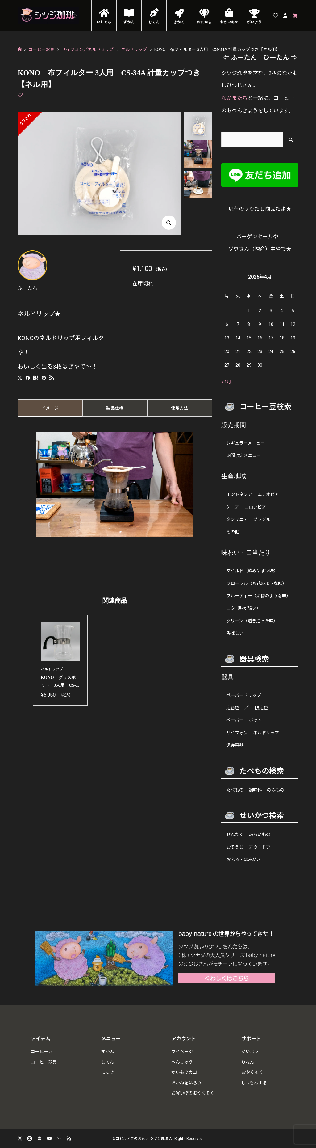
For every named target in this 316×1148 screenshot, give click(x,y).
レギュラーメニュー (245, 443)
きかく (179, 22)
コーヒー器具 (44, 1062)
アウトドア (259, 847)
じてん (154, 22)
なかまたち (234, 98)
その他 (232, 532)
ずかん (129, 22)
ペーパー (234, 720)
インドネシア (239, 494)
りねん (247, 1062)
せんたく (234, 834)
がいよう (254, 22)
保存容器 (234, 745)
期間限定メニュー (243, 455)
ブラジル (261, 519)
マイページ (182, 1051)
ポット (255, 720)
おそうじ (234, 847)
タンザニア (237, 519)
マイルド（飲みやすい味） (252, 571)
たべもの (234, 790)
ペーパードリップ (243, 695)
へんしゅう (182, 1062)
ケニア (232, 507)
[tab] (50, 408)
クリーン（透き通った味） (252, 621)
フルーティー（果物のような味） (258, 596)
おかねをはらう (186, 1082)
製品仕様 (114, 408)
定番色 (232, 708)
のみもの (275, 790)
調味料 (255, 790)
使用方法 (179, 408)
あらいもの (259, 834)
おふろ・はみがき (243, 859)
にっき (107, 1072)
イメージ (50, 408)
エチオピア (268, 494)
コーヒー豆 (41, 1051)
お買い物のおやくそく (192, 1092)
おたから (204, 22)
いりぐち (104, 22)
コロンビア (255, 507)
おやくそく (252, 1072)
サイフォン (237, 733)
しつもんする (254, 1082)
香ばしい (234, 633)
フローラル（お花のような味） (256, 583)
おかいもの (229, 22)
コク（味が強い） (243, 608)
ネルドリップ (266, 733)
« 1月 (226, 381)
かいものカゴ (184, 1072)
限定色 (261, 708)
